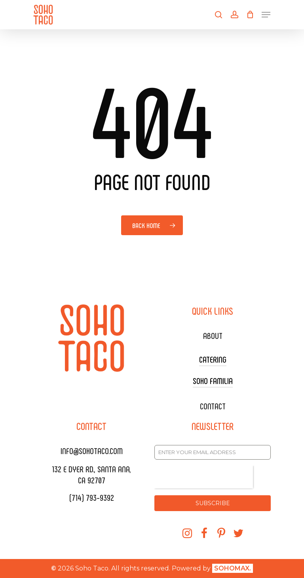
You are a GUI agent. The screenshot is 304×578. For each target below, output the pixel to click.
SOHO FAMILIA (213, 380)
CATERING (212, 359)
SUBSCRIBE (213, 503)
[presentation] (203, 477)
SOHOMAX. (232, 568)
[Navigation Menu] (266, 15)
